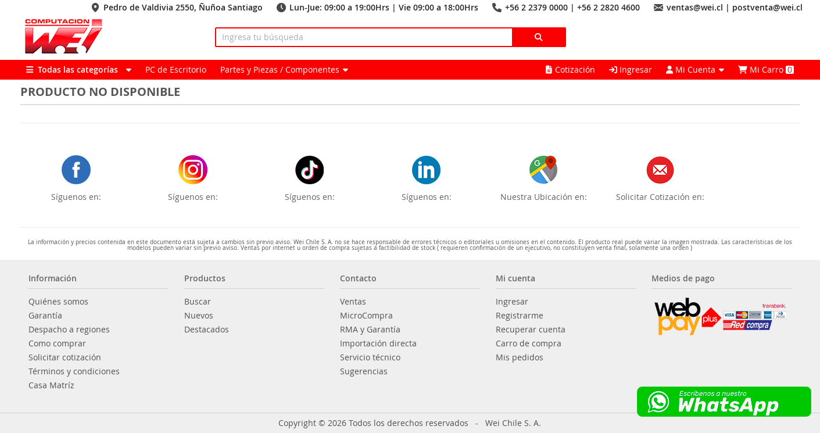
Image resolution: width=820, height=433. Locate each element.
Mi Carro (766, 69)
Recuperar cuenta (530, 329)
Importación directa (378, 343)
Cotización (570, 69)
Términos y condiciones (74, 371)
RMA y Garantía (370, 329)
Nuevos (198, 316)
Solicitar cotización (64, 357)
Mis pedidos (519, 357)
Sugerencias (364, 371)
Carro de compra (528, 343)
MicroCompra (366, 316)
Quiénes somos (58, 302)
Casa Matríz (51, 385)
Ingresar (630, 69)
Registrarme (519, 316)
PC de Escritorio (175, 69)
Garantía (45, 316)
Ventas (353, 302)
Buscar (197, 302)
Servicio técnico (370, 357)
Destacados (206, 329)
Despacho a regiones (69, 329)
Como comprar (57, 343)
